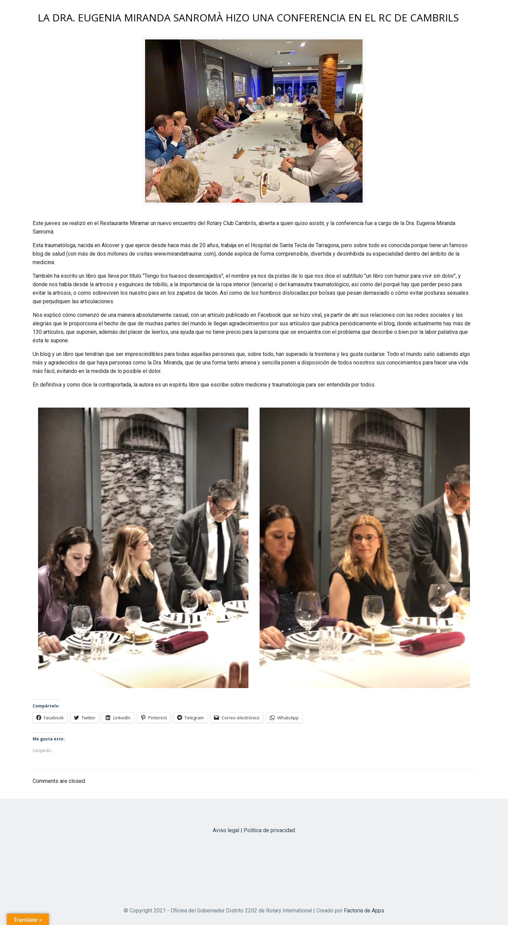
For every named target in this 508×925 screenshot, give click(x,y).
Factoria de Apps (364, 910)
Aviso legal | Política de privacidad (254, 830)
